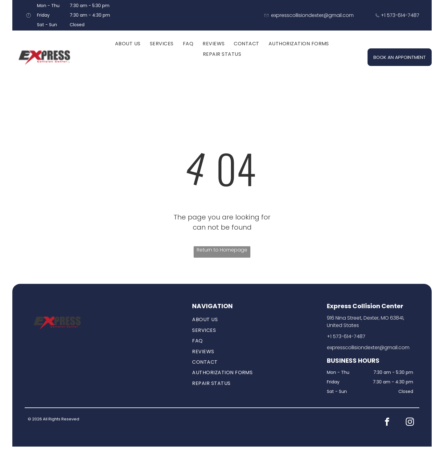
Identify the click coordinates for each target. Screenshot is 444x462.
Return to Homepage (222, 249)
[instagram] (410, 423)
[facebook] (387, 423)
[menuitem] (127, 44)
